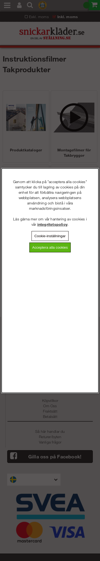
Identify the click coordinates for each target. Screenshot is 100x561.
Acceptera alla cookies (50, 247)
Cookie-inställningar (50, 236)
